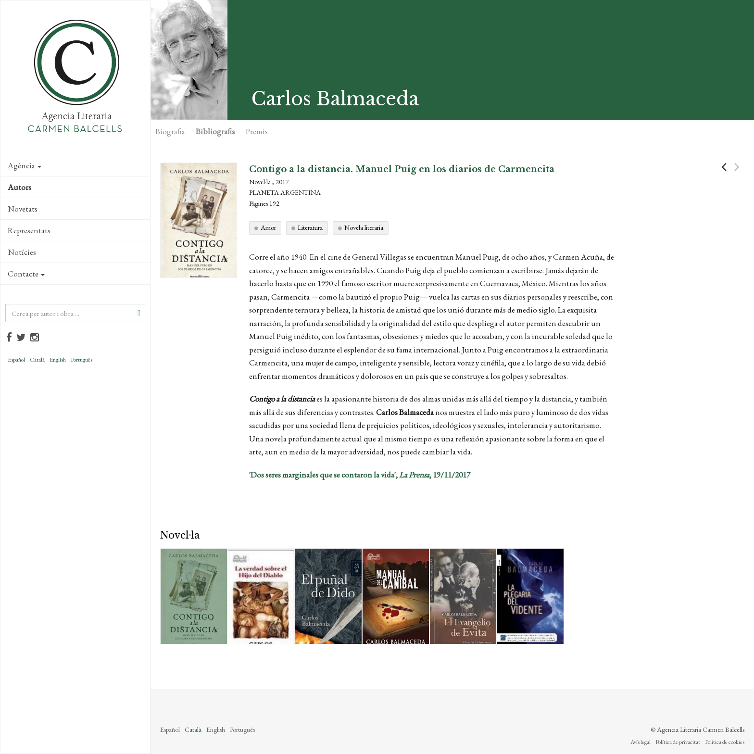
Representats (29, 230)
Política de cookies (724, 742)
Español (16, 360)
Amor (268, 227)
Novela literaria (363, 227)
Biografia (170, 131)
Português (81, 360)
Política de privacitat (677, 742)
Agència (24, 165)
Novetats (23, 208)
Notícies (22, 252)
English (58, 360)
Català (37, 360)
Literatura (310, 227)
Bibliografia (215, 131)
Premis (257, 131)
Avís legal (640, 742)
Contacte (26, 273)
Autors (19, 187)
